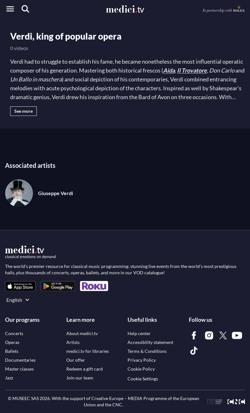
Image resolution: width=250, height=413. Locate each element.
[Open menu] (10, 9)
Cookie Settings (143, 378)
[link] (20, 286)
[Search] (25, 9)
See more (23, 111)
